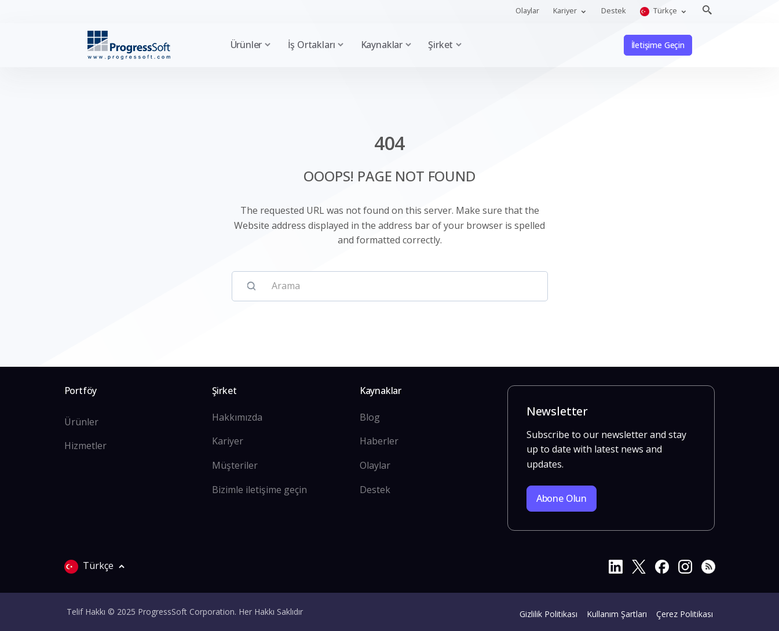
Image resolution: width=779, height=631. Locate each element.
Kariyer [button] (566, 10)
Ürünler (81, 421)
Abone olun (561, 498)
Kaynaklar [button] (382, 44)
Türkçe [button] (659, 10)
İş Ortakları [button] (311, 44)
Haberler (379, 441)
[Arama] (400, 286)
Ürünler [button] (246, 44)
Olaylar (527, 10)
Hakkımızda (237, 417)
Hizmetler (85, 445)
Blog (370, 417)
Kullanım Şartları (617, 613)
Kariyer (227, 441)
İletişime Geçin (658, 44)
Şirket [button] (440, 44)
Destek (613, 10)
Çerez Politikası (684, 613)
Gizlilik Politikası (548, 613)
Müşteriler (235, 465)
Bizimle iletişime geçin (259, 489)
